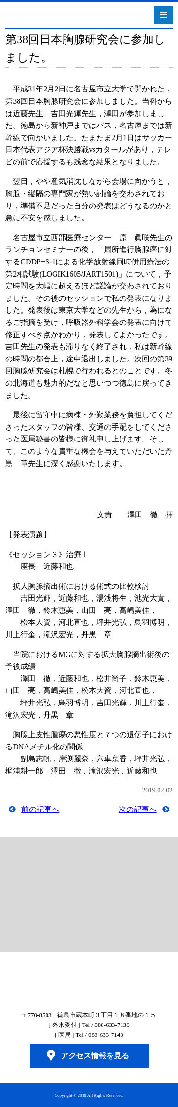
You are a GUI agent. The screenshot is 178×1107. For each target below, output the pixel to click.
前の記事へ (40, 809)
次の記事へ (138, 809)
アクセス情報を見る (95, 1056)
